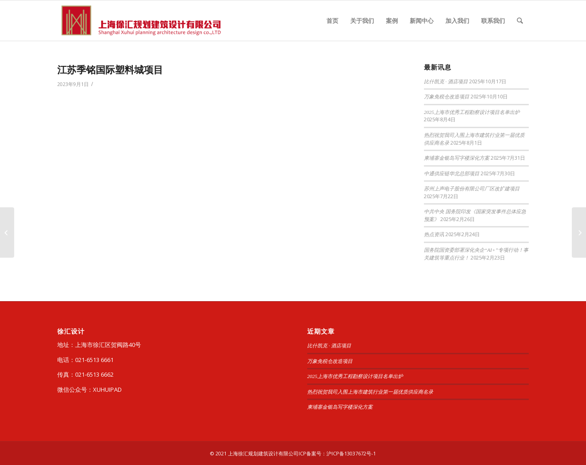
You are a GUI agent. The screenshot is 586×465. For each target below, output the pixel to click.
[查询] (520, 20)
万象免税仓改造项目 (446, 96)
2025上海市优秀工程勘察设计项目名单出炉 (472, 112)
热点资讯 (434, 234)
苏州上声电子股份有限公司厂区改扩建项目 (472, 188)
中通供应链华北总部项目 (451, 173)
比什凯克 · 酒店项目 (446, 81)
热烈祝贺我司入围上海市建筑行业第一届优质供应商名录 (370, 392)
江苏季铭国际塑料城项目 (110, 69)
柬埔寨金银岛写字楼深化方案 (456, 158)
